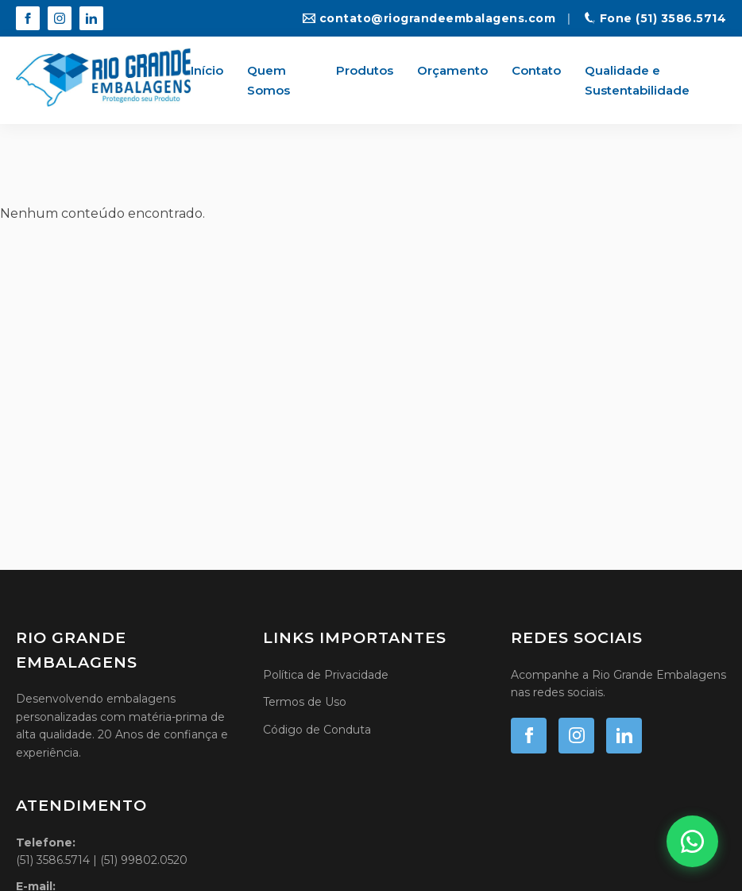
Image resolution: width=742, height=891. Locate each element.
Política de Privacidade (325, 674)
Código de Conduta (317, 729)
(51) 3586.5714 (53, 861)
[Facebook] (28, 18)
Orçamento (452, 70)
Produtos (364, 70)
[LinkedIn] (91, 18)
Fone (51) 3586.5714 (655, 18)
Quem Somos (268, 81)
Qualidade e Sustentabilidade (637, 81)
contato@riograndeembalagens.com (429, 18)
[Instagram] (59, 18)
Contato (536, 70)
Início (207, 70)
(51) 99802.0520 (143, 861)
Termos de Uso (304, 702)
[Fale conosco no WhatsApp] (692, 841)
